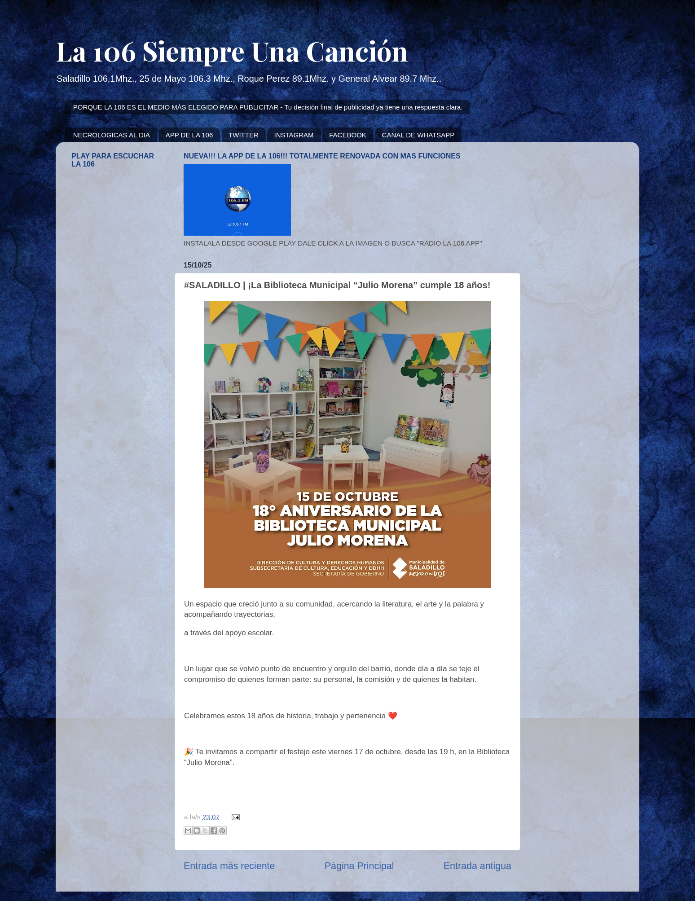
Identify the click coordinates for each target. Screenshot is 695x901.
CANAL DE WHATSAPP (418, 135)
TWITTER (244, 135)
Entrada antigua (477, 866)
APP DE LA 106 (189, 135)
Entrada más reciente (229, 866)
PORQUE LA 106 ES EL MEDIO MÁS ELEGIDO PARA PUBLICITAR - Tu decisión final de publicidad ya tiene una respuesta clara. (268, 107)
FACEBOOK (347, 135)
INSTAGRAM (293, 135)
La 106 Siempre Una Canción (232, 50)
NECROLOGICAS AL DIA (111, 135)
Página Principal (359, 866)
